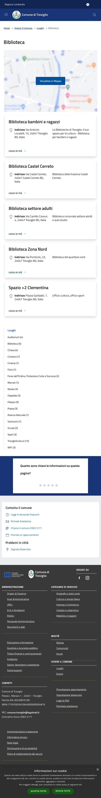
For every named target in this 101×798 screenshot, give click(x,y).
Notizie (60, 642)
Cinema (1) (13, 363)
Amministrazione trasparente (22, 731)
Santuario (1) (14, 421)
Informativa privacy (17, 737)
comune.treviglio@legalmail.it (23, 712)
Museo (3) (13, 389)
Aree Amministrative (18, 599)
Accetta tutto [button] (38, 791)
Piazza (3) (12, 408)
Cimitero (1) (14, 356)
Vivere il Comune (23, 28)
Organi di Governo (16, 593)
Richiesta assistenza (67, 706)
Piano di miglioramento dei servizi (24, 754)
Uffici (10, 604)
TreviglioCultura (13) (18, 441)
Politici (10, 616)
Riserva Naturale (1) (18, 415)
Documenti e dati (16, 627)
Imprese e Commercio (67, 604)
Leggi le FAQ (62, 700)
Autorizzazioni (14, 670)
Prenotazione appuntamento (71, 689)
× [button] (97, 770)
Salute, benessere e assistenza (23, 665)
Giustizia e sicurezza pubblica (22, 648)
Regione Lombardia (15, 4)
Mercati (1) (13, 382)
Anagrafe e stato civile (68, 593)
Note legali (12, 743)
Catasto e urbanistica (67, 610)
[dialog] (50, 782)
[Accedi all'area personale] (88, 4)
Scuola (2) (13, 428)
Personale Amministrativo (20, 621)
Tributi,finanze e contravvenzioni (24, 653)
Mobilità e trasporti (66, 616)
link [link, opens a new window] (80, 784)
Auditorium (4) (15, 337)
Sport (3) (12, 434)
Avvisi (59, 654)
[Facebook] (79, 578)
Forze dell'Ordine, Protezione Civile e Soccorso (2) (33, 376)
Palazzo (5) (13, 402)
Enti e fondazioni (16, 610)
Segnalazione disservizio (69, 695)
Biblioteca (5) (14, 343)
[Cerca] (94, 15)
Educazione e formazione (20, 642)
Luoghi (40, 28)
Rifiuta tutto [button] (63, 791)
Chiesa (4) (13, 350)
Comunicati (62, 648)
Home (7, 28)
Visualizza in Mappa (50, 81)
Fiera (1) (12, 369)
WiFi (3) (11, 447)
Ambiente (12, 659)
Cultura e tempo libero (68, 599)
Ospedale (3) (14, 395)
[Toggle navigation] (6, 14)
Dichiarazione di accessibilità (22, 748)
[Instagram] (87, 578)
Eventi (59, 674)
